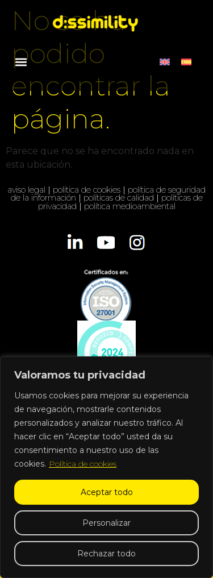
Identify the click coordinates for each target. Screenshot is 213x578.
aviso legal (26, 190)
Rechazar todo (106, 553)
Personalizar (106, 523)
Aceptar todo (107, 492)
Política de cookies (82, 464)
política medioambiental (130, 206)
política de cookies (86, 190)
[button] (20, 61)
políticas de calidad (118, 198)
